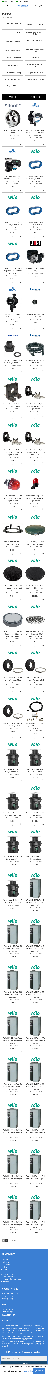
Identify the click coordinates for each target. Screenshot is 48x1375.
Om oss (5, 1260)
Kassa (4, 1269)
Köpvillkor (6, 1272)
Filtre (14, 97)
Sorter (36, 97)
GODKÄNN (39, 1371)
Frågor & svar (7, 1262)
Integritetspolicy (8, 1274)
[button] (4, 6)
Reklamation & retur (9, 1277)
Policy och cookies (27, 1371)
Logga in (5, 1281)
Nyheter (5, 1267)
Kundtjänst (6, 1265)
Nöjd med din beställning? (11, 1279)
